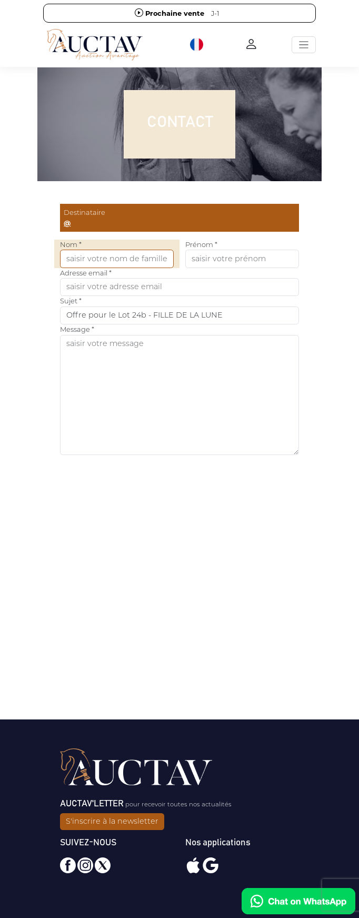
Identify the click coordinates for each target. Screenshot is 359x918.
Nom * (71, 244)
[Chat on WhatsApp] (298, 901)
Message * (77, 329)
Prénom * (201, 244)
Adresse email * (86, 273)
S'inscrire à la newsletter (112, 821)
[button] (197, 44)
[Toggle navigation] (304, 44)
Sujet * (71, 301)
